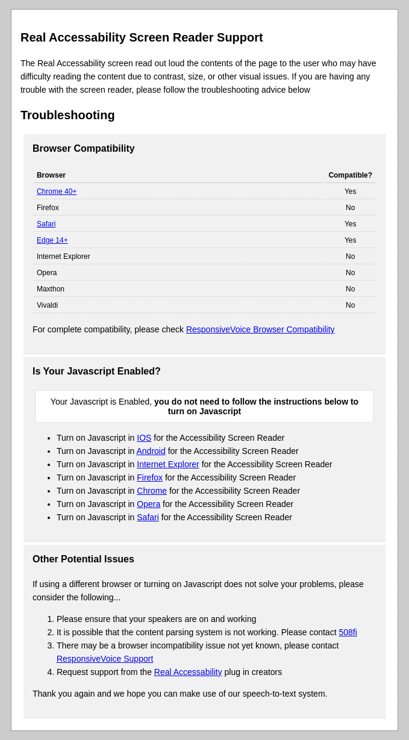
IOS (144, 438)
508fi (348, 632)
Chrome (152, 491)
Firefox (150, 477)
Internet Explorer (168, 464)
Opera (148, 504)
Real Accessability (188, 672)
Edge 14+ (52, 240)
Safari (46, 224)
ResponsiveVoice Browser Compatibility (260, 329)
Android (151, 451)
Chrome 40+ (56, 191)
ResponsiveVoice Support (105, 659)
